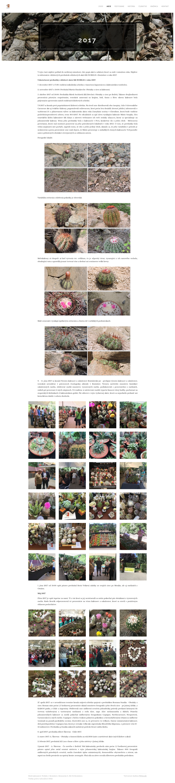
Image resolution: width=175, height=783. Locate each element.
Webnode (143, 776)
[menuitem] (105, 6)
